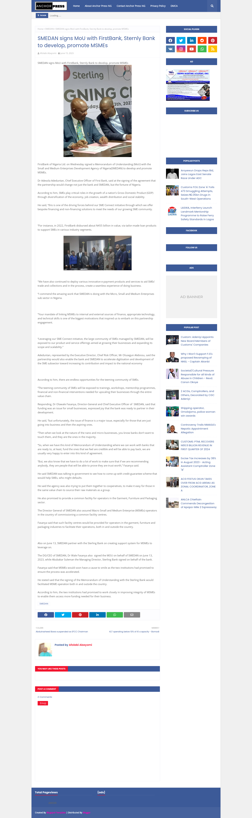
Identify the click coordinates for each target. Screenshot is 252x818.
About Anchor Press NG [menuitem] (98, 5)
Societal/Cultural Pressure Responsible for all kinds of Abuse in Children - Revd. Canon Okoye (197, 376)
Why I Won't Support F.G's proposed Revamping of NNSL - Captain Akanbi (196, 357)
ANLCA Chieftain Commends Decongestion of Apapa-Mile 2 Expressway (199, 503)
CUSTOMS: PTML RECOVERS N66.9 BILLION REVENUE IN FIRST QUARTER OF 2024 (197, 445)
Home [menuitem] (76, 5)
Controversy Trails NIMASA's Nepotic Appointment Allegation (198, 428)
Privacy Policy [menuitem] (158, 5)
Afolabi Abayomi (48, 53)
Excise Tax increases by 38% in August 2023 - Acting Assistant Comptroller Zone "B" (198, 464)
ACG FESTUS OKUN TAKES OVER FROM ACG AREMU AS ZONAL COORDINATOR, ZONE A (198, 484)
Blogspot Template (56, 812)
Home (40, 28)
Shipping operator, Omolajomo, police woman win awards (198, 411)
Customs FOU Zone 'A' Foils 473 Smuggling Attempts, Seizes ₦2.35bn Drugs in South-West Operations (197, 192)
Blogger (86, 812)
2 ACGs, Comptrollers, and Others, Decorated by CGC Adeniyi (197, 395)
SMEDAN (49, 28)
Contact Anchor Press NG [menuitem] (131, 5)
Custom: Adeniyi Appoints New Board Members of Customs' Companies (197, 340)
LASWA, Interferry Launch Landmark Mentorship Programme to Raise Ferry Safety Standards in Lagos (197, 213)
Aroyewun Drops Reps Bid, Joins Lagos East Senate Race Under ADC (197, 174)
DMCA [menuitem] (174, 5)
